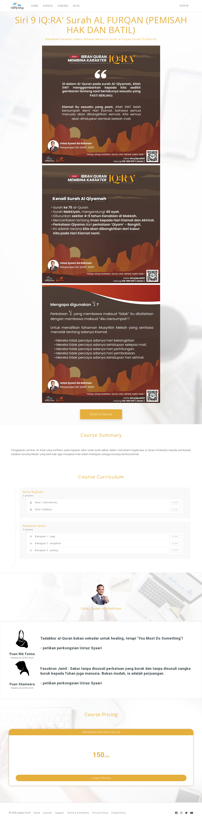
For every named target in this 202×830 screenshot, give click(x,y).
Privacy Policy (100, 817)
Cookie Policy (118, 817)
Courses (47, 817)
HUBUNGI (61, 6)
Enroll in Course (101, 414)
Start (175, 503)
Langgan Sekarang (101, 779)
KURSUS (46, 6)
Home (37, 817)
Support (59, 817)
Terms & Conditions (78, 817)
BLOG (74, 6)
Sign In (184, 5)
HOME (32, 6)
